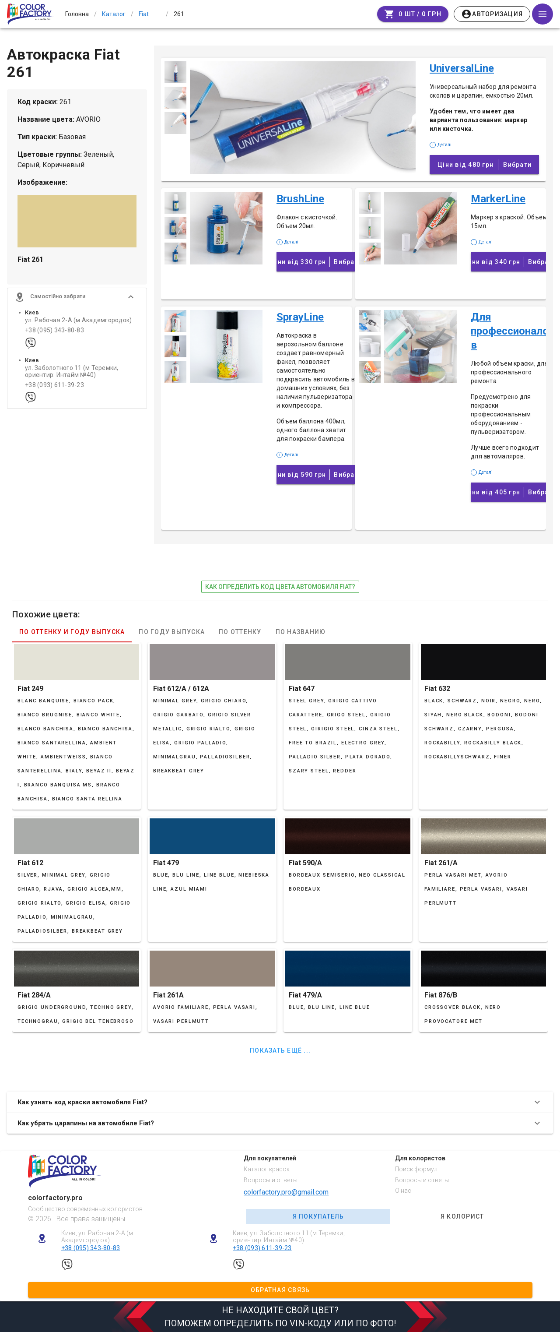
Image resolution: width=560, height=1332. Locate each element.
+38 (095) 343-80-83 (54, 335)
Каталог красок (267, 1169)
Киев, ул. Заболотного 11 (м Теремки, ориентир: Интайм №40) (289, 1237)
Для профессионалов (510, 331)
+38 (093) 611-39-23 (54, 390)
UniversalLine (462, 68)
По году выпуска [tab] (172, 631)
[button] (77, 301)
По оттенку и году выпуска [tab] (72, 631)
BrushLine (300, 199)
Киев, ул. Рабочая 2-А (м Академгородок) (97, 1237)
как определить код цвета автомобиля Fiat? (280, 586)
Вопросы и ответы (271, 1180)
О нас (403, 1190)
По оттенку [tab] (240, 631)
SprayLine (300, 317)
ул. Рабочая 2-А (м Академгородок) (78, 325)
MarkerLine (498, 199)
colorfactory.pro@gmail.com (286, 1192)
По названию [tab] (301, 631)
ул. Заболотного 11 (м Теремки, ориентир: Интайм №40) (72, 376)
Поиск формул (416, 1169)
